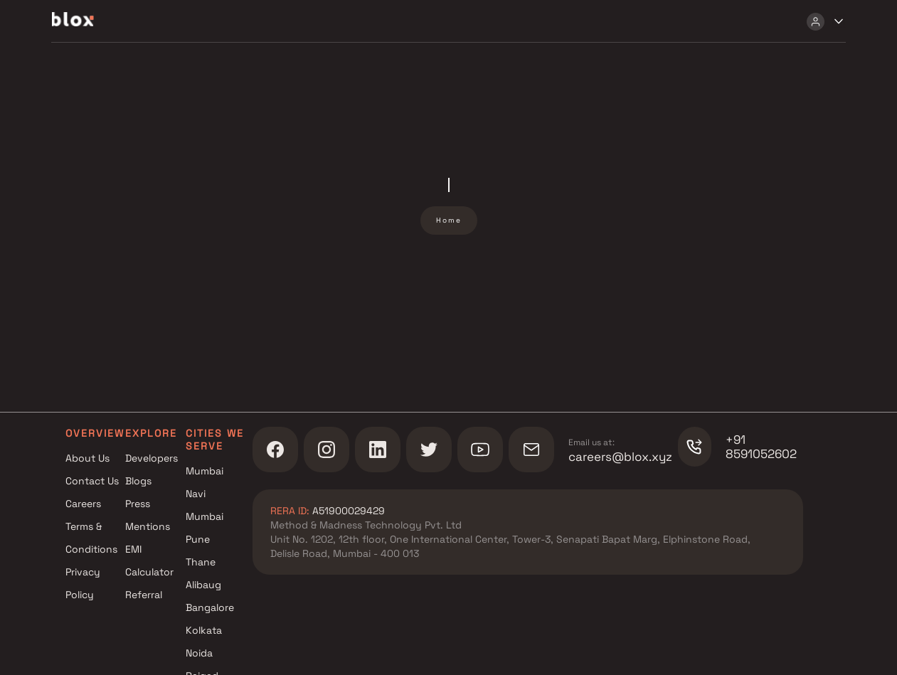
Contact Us (92, 480)
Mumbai (204, 470)
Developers (151, 458)
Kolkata (204, 630)
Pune (198, 539)
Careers (83, 503)
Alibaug (203, 584)
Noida (199, 653)
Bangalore (210, 607)
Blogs (138, 480)
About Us (87, 458)
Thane (201, 562)
